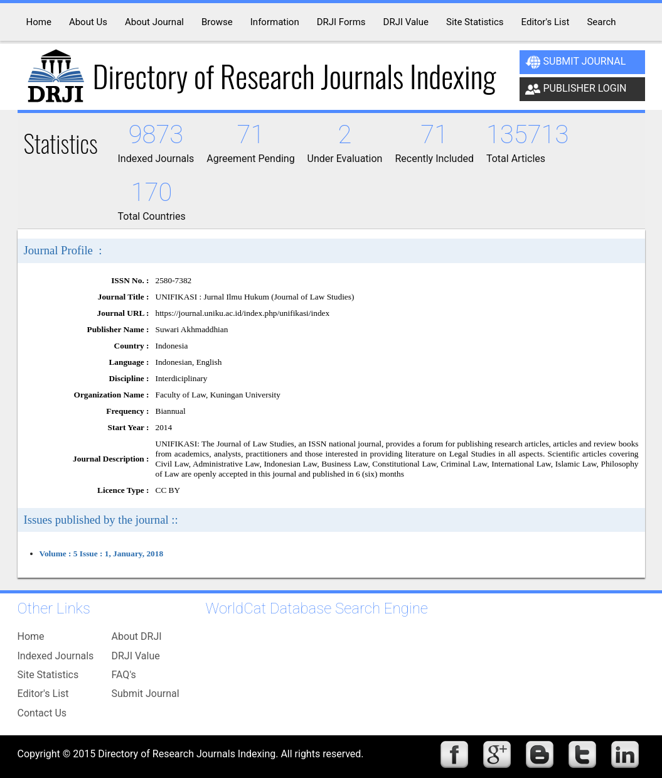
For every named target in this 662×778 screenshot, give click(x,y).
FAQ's (124, 675)
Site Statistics (48, 675)
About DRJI (137, 636)
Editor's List (43, 694)
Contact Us (42, 713)
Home (31, 636)
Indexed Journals (56, 656)
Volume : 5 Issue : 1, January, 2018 (102, 553)
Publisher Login (576, 89)
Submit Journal (575, 62)
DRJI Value (136, 656)
